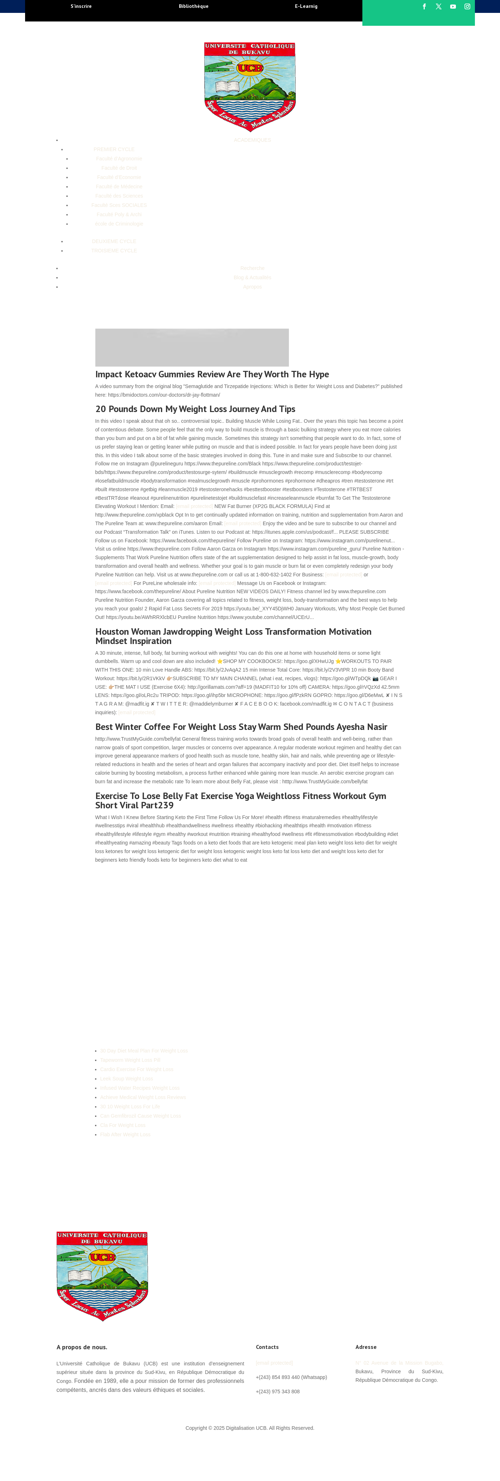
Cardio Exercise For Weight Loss (136, 1069)
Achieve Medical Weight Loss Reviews (143, 1097)
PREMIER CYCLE (114, 149)
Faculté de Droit (119, 168)
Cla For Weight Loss (123, 1125)
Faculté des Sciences (119, 196)
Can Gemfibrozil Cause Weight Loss (140, 1116)
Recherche (253, 268)
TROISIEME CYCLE (114, 250)
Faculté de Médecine (119, 186)
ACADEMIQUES (252, 140)
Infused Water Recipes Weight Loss (140, 1088)
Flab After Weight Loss (125, 1134)
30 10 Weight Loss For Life (130, 1106)
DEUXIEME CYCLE (114, 241)
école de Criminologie (119, 224)
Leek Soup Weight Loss (126, 1078)
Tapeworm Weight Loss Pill (130, 1060)
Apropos (252, 287)
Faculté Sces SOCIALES (119, 205)
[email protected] (194, 506)
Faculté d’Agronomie (119, 158)
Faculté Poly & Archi (119, 214)
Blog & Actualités (252, 277)
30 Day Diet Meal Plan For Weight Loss (144, 1051)
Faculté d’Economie (119, 177)
